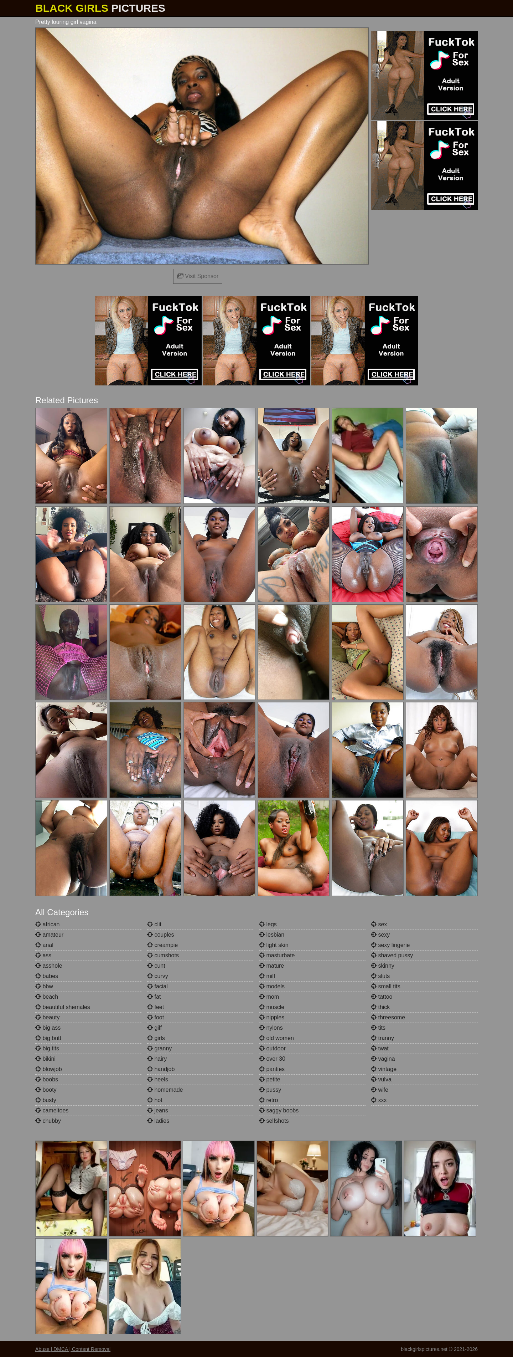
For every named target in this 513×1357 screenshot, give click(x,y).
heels (157, 1079)
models (272, 986)
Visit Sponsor (197, 276)
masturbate (277, 955)
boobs (46, 1079)
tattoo (381, 997)
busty (45, 1100)
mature (271, 966)
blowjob (48, 1069)
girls (156, 1038)
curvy (157, 976)
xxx (379, 1100)
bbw (44, 986)
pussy (270, 1090)
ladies (158, 1121)
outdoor (272, 1048)
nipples (271, 1017)
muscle (271, 1007)
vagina (383, 1059)
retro (268, 1100)
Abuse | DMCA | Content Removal (72, 1349)
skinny (382, 966)
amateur (49, 935)
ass (43, 955)
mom (269, 997)
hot (154, 1100)
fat (154, 997)
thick (380, 1007)
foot (155, 1017)
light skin (274, 945)
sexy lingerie (390, 945)
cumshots (163, 955)
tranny (382, 1038)
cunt (156, 966)
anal (44, 945)
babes (46, 976)
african (47, 924)
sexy (380, 935)
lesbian (271, 935)
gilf (154, 1028)
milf (267, 976)
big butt (48, 1038)
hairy (157, 1059)
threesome (388, 1017)
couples (160, 935)
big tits (47, 1048)
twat (380, 1048)
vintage (384, 1069)
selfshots (274, 1121)
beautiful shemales (62, 1007)
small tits (385, 986)
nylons (271, 1028)
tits (378, 1028)
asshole (48, 966)
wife (379, 1090)
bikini (45, 1059)
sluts (380, 976)
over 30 (272, 1059)
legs (268, 924)
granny (159, 1048)
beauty (47, 1017)
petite (269, 1079)
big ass (48, 1028)
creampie (162, 945)
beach (46, 997)
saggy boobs (279, 1110)
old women (276, 1038)
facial (157, 986)
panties (272, 1069)
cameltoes (51, 1110)
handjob (161, 1069)
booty (46, 1090)
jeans (157, 1110)
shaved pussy (392, 955)
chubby (48, 1121)
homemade (165, 1090)
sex (379, 924)
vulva (381, 1079)
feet (155, 1007)
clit (154, 924)
